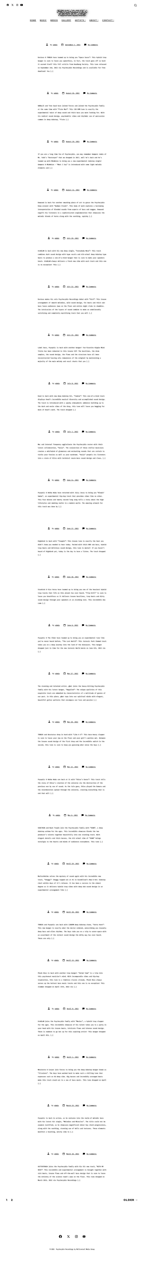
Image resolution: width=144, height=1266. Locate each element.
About (93, 20)
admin (55, 45)
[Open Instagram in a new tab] (17, 5)
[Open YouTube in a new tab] (21, 5)
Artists (80, 20)
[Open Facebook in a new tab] (7, 5)
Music (43, 20)
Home (33, 20)
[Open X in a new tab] (12, 5)
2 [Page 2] (12, 1199)
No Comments (93, 45)
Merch (54, 20)
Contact (108, 20)
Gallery (66, 20)
